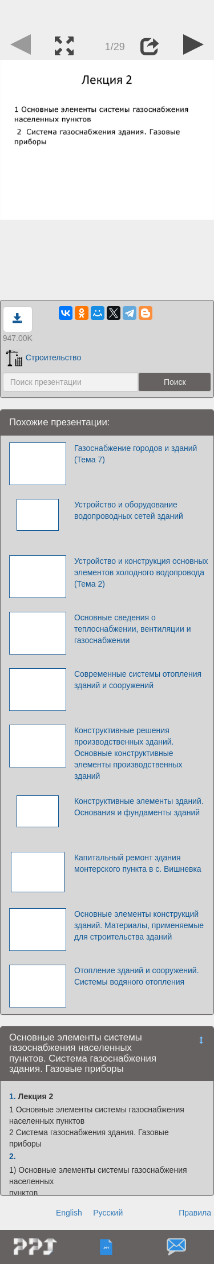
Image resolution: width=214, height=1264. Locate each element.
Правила (195, 1212)
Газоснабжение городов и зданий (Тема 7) (135, 454)
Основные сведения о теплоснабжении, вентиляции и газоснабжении (132, 629)
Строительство (43, 357)
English (69, 1212)
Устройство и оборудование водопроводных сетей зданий (128, 510)
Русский (108, 1212)
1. (12, 1096)
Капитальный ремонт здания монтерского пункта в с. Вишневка (137, 863)
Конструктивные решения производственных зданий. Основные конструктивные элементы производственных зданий (128, 753)
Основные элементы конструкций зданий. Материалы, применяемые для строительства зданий (139, 925)
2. (12, 1156)
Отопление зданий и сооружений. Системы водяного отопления (136, 976)
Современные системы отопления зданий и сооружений (137, 679)
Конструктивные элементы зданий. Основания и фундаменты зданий (139, 806)
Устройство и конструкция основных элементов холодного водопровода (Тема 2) (141, 572)
